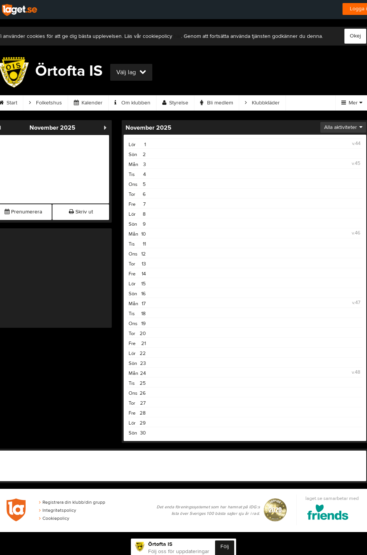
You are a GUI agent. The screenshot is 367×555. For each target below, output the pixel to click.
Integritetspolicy (57, 510)
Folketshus (45, 102)
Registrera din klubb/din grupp (72, 502)
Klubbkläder (262, 102)
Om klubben (132, 102)
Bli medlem (216, 102)
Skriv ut (81, 211)
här (177, 36)
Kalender (88, 102)
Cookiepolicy (54, 518)
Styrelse (175, 102)
